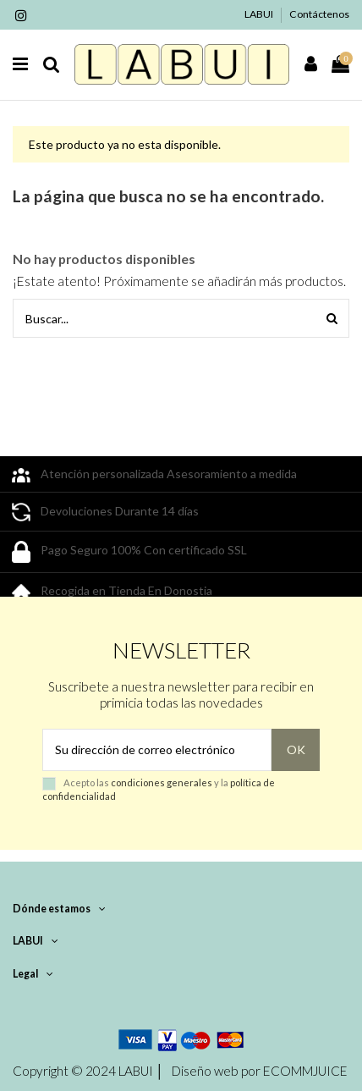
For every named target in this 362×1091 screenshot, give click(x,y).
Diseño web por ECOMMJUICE (258, 1070)
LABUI (259, 14)
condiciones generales (161, 782)
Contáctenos (319, 14)
